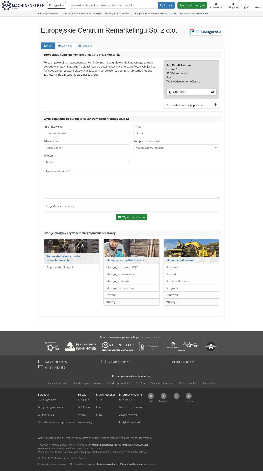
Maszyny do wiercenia (120, 274)
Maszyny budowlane (180, 260)
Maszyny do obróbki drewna (125, 260)
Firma (137, 127)
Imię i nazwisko (53, 127)
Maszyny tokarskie (117, 281)
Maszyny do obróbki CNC (122, 267)
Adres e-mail (51, 141)
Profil (48, 45)
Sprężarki (172, 288)
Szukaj (166, 5)
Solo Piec (140, 383)
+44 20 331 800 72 (56, 362)
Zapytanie (65, 45)
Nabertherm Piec (188, 383)
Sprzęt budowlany (177, 281)
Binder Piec (209, 383)
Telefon (48, 155)
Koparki (171, 274)
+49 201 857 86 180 (182, 362)
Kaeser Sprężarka (57, 383)
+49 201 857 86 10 (119, 362)
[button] (258, 5)
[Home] (48, 13)
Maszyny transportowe (120, 288)
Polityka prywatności (107, 464)
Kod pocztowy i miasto (148, 141)
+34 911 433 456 (55, 367)
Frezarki (111, 295)
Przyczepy (172, 267)
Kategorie (85, 45)
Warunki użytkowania (131, 464)
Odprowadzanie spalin (60, 267)
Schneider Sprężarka (162, 383)
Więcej (112, 302)
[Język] (247, 5)
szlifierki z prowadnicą (118, 383)
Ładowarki (172, 295)
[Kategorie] (56, 5)
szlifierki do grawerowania (86, 383)
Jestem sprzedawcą (62, 206)
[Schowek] (215, 5)
